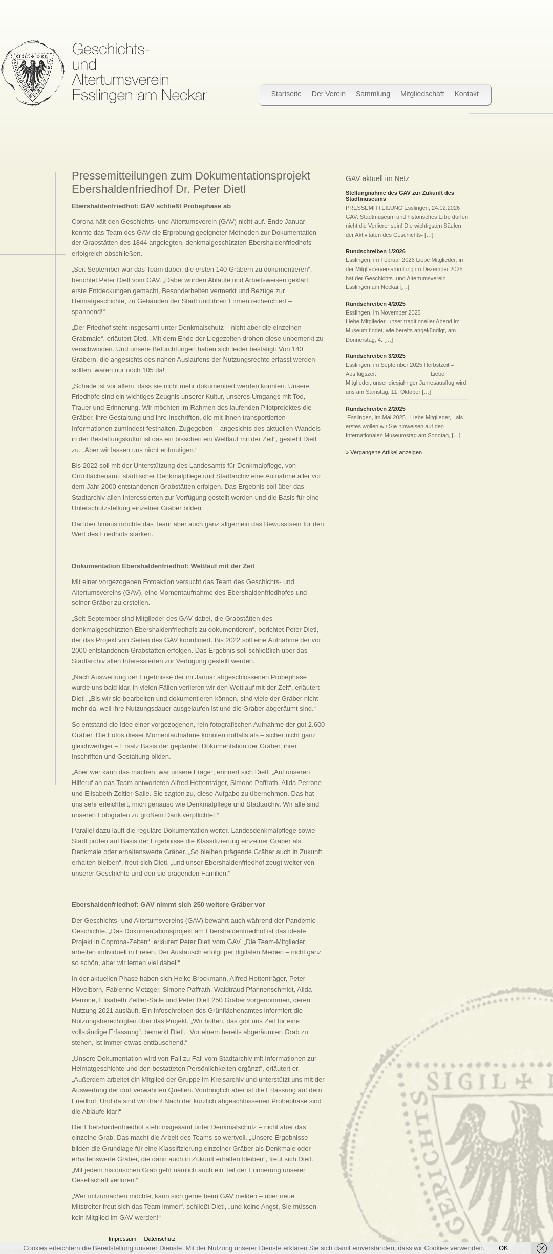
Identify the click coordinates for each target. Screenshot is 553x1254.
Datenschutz (159, 1239)
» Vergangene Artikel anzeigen (384, 452)
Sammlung (373, 93)
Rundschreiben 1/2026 (376, 251)
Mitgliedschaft (422, 93)
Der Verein (329, 93)
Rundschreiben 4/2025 (376, 304)
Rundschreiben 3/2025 (377, 356)
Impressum (122, 1239)
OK (503, 1248)
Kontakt (467, 93)
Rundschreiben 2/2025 (376, 409)
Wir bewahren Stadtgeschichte (103, 73)
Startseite (286, 93)
